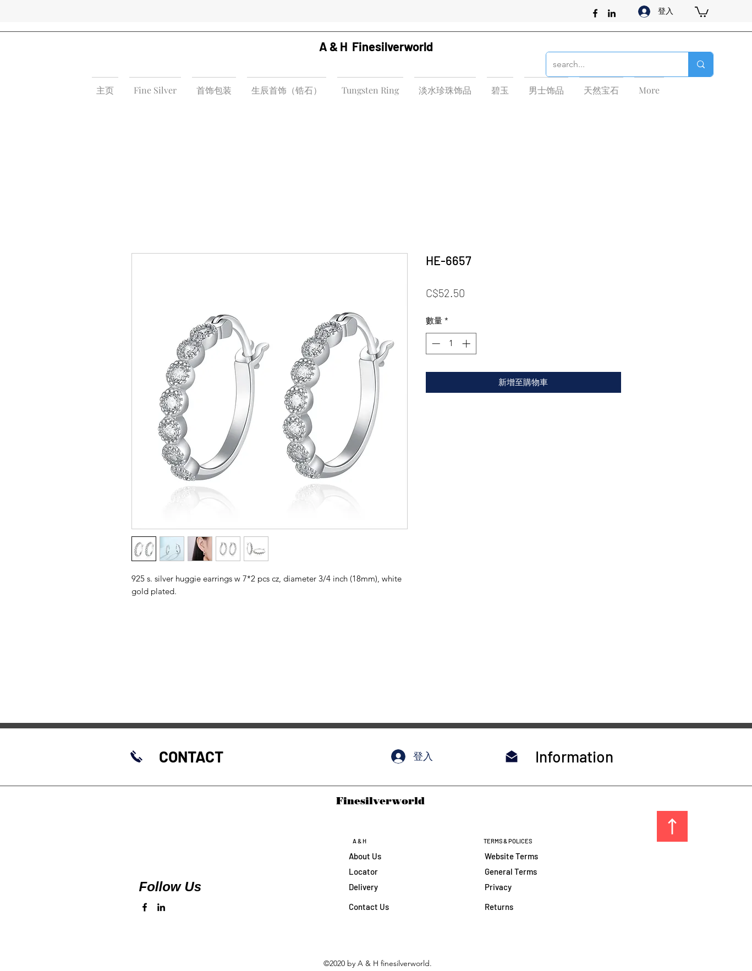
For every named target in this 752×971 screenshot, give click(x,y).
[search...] (609, 64)
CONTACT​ (191, 756)
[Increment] (467, 343)
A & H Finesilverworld (376, 46)
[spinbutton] (451, 343)
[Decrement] (434, 343)
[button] (702, 11)
